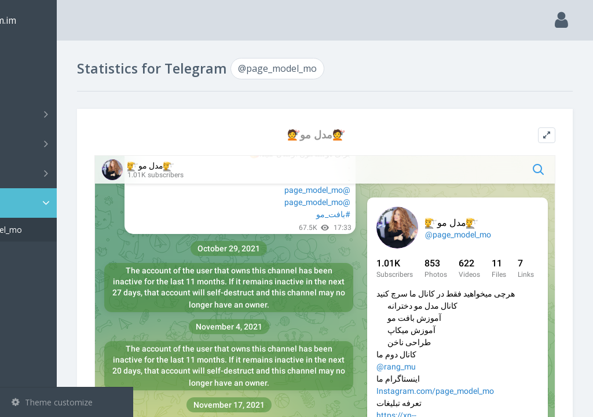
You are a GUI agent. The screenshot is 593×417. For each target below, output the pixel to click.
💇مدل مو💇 (354, 134)
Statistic (70, 203)
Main (28, 55)
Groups (68, 143)
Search (30, 84)
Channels (68, 114)
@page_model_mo (63, 229)
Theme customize (52, 402)
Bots (68, 173)
